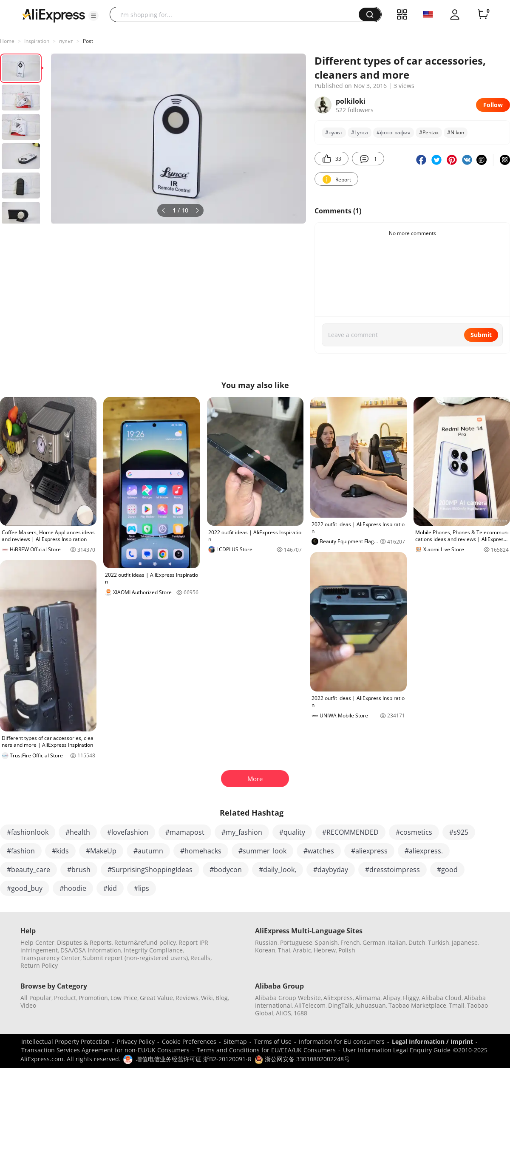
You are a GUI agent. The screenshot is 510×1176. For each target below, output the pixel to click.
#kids (60, 851)
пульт (66, 41)
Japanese (465, 942)
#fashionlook (27, 832)
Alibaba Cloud (442, 998)
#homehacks (200, 851)
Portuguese (296, 942)
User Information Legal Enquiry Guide (396, 1050)
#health (77, 832)
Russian (266, 942)
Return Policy (39, 965)
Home (7, 41)
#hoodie (73, 888)
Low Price (123, 998)
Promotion (93, 998)
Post (88, 41)
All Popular (35, 998)
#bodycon (226, 869)
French (350, 942)
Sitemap (235, 1041)
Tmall (457, 1005)
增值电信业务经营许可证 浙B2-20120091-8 (193, 1059)
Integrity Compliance (153, 950)
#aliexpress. (424, 851)
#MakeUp (101, 851)
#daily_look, (277, 869)
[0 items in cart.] (483, 14)
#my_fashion (241, 832)
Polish (346, 950)
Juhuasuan (370, 1005)
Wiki (207, 998)
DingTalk (340, 1005)
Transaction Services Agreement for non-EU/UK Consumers (105, 1050)
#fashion (21, 851)
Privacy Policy (136, 1041)
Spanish (326, 942)
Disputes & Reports (84, 942)
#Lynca (359, 132)
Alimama (367, 998)
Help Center (37, 942)
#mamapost (184, 832)
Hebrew (325, 950)
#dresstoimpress (392, 869)
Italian (397, 942)
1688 (300, 1013)
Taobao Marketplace (417, 1005)
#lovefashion (127, 832)
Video (28, 1005)
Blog (221, 998)
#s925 (458, 832)
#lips (141, 888)
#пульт (334, 132)
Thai (284, 950)
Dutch (416, 942)
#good (447, 869)
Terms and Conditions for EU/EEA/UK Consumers (266, 1050)
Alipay (391, 998)
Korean (265, 950)
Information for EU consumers (342, 1041)
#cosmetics (414, 832)
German (374, 942)
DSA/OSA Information (90, 950)
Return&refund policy (145, 942)
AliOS (283, 1013)
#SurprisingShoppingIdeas (150, 869)
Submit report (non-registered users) (135, 958)
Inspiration (36, 41)
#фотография (394, 132)
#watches (318, 851)
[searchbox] (237, 14)
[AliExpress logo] (53, 14)
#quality (292, 832)
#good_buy (24, 888)
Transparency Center (50, 958)
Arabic (302, 950)
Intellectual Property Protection (65, 1041)
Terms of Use (273, 1041)
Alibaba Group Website (288, 998)
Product (65, 998)
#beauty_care (28, 869)
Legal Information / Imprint (432, 1041)
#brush (79, 869)
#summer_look (262, 851)
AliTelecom (310, 1005)
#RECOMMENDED (350, 832)
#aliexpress (369, 851)
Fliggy (411, 998)
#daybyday (330, 869)
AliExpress (338, 998)
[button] (93, 16)
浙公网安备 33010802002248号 (302, 1059)
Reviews (187, 998)
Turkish (438, 942)
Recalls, (201, 958)
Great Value (156, 998)
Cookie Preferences (189, 1041)
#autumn (148, 851)
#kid (110, 888)
